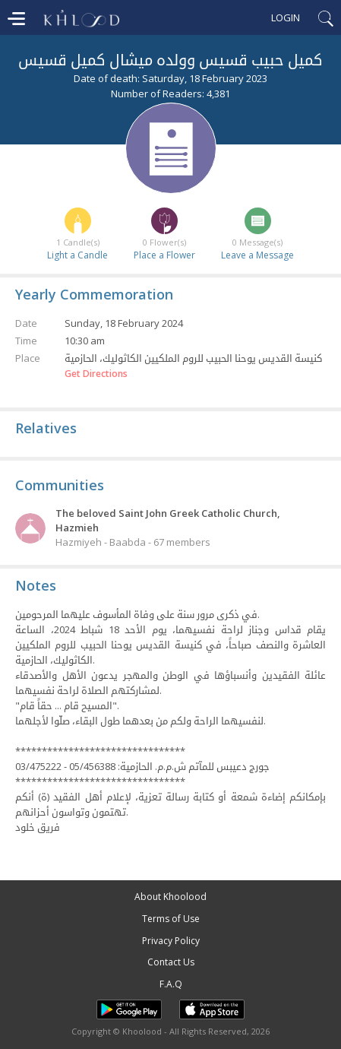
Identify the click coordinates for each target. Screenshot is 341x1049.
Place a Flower (164, 255)
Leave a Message (257, 255)
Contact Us (170, 962)
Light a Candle (77, 255)
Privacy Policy (171, 940)
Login (285, 17)
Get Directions (96, 374)
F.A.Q (170, 984)
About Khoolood (170, 896)
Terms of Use (171, 918)
